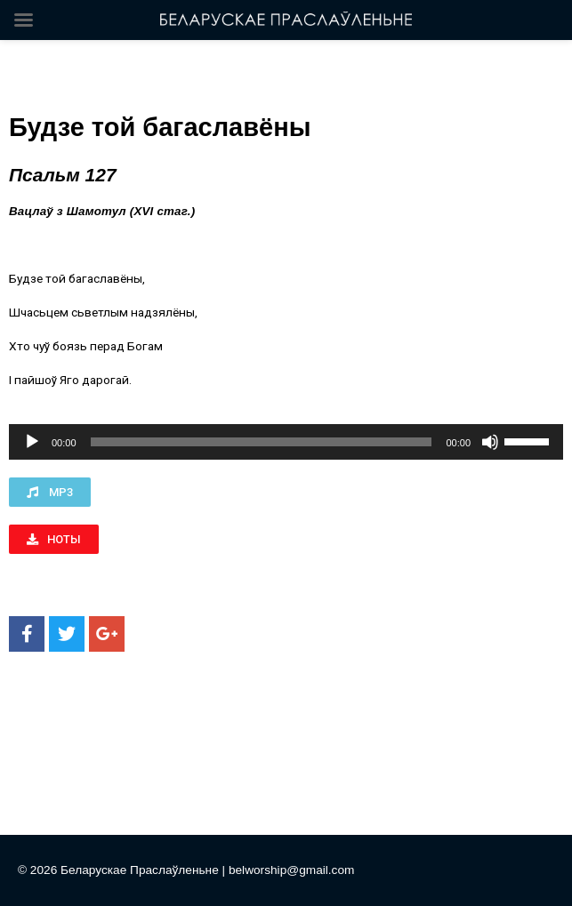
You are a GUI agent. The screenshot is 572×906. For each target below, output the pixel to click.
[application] (286, 442)
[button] (50, 492)
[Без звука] (490, 442)
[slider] (261, 441)
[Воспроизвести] (32, 442)
